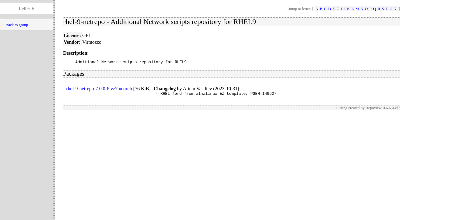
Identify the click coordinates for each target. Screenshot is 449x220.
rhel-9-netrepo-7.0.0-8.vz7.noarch (99, 89)
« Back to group (15, 24)
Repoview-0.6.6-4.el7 (383, 109)
